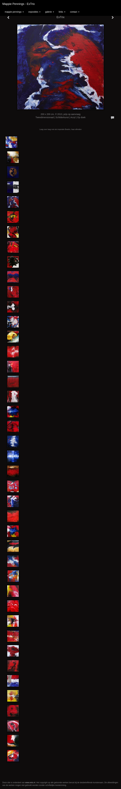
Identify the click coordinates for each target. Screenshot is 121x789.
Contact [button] (74, 12)
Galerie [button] (49, 12)
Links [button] (62, 12)
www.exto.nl (30, 782)
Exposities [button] (34, 12)
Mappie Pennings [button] (14, 12)
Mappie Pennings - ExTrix (18, 4)
